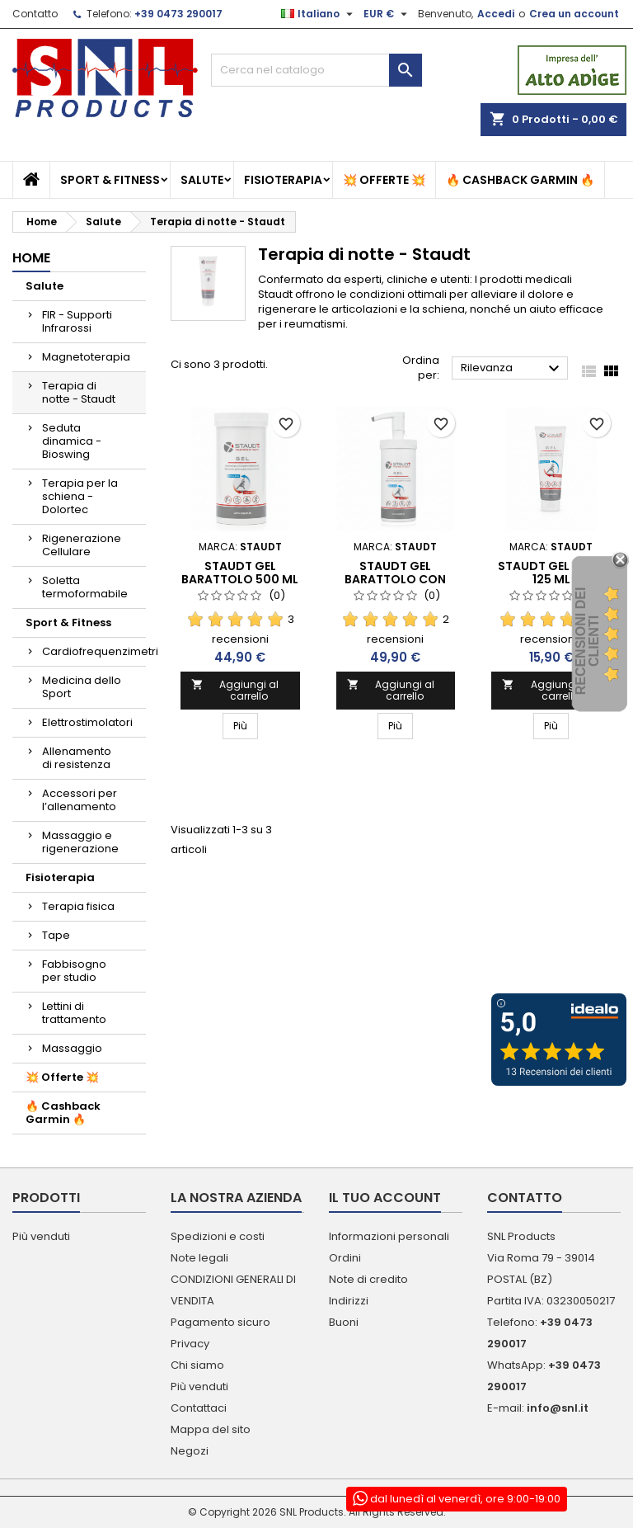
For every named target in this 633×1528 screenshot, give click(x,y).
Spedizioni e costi (218, 1236)
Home (31, 257)
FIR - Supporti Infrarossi (77, 321)
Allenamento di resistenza (76, 757)
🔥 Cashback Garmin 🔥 (520, 180)
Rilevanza (512, 369)
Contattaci (199, 1408)
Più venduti (41, 1236)
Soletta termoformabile (85, 587)
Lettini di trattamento (74, 1012)
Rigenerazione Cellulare (81, 545)
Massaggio (72, 1048)
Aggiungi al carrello (235, 690)
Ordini (345, 1258)
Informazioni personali (389, 1236)
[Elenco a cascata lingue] (319, 14)
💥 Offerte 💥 (384, 180)
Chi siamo (197, 1365)
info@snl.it (557, 1408)
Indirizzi (348, 1301)
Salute (202, 180)
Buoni (344, 1322)
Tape (56, 935)
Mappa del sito (211, 1429)
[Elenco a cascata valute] (387, 14)
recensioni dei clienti (587, 641)
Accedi (495, 14)
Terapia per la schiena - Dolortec (80, 496)
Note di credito (368, 1279)
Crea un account (574, 14)
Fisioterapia (283, 180)
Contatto (35, 14)
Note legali (199, 1258)
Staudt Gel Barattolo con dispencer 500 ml (395, 579)
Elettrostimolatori (87, 722)
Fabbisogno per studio (74, 970)
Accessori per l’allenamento (79, 799)
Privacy (190, 1343)
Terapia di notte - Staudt (78, 392)
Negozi (190, 1451)
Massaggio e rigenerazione (80, 842)
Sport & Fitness (110, 180)
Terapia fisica (78, 906)
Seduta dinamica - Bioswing (71, 441)
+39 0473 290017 (178, 14)
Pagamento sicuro (220, 1322)
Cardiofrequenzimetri (94, 651)
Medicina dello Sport (81, 686)
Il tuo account (385, 1197)
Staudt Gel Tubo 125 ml (551, 572)
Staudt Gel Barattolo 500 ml (239, 572)
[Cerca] (316, 70)
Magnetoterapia (86, 357)
